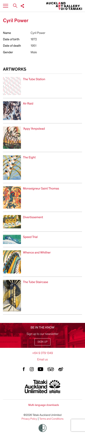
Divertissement (33, 217)
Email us (42, 359)
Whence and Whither (37, 252)
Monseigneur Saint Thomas (41, 188)
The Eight (29, 157)
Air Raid (28, 103)
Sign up (42, 342)
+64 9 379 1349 (42, 353)
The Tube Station (34, 79)
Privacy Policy (29, 418)
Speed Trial (30, 237)
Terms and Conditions (51, 418)
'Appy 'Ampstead (34, 128)
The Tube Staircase (35, 282)
